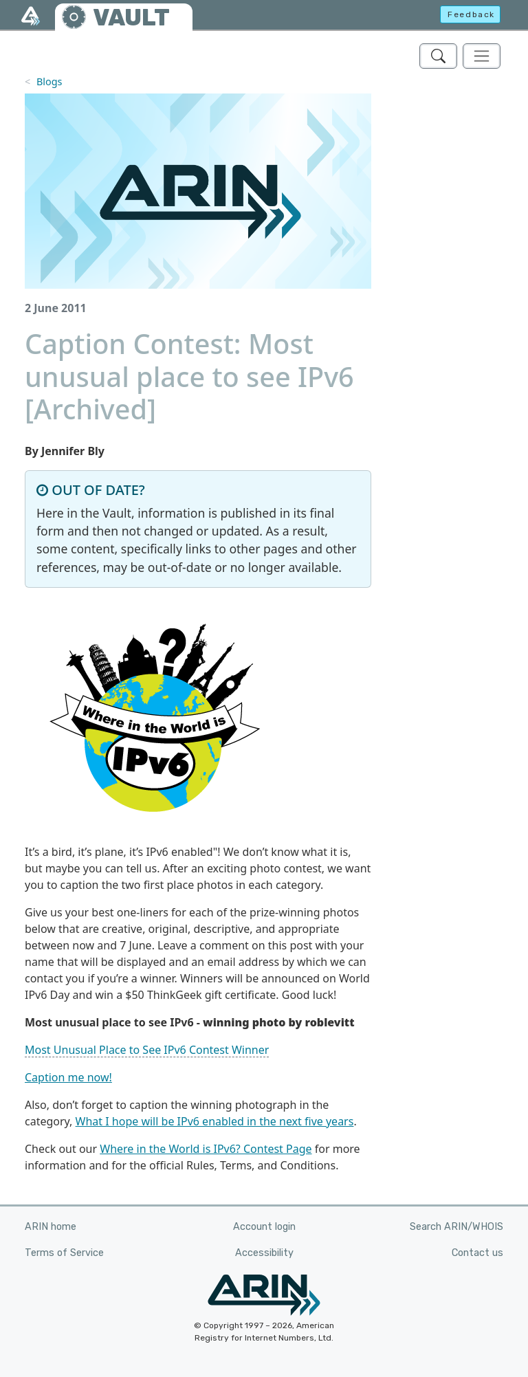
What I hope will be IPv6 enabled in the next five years (215, 1121)
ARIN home (50, 1227)
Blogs (49, 81)
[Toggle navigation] (481, 56)
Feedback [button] (471, 14)
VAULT (131, 17)
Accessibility (264, 1253)
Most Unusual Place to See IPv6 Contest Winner (147, 1049)
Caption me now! (68, 1077)
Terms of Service (64, 1253)
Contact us (477, 1253)
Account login (264, 1227)
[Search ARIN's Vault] (438, 56)
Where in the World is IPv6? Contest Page (205, 1148)
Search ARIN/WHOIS (456, 1227)
